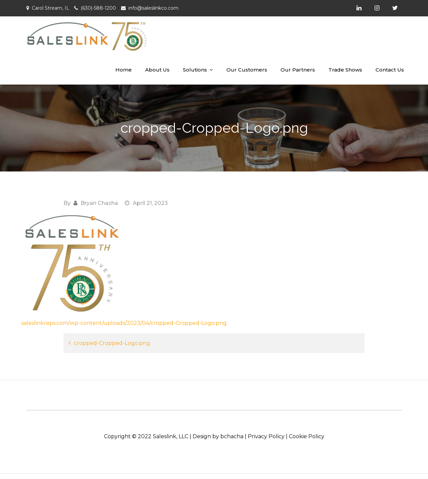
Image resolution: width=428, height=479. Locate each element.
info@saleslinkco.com (153, 8)
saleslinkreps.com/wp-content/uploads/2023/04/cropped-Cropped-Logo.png (124, 323)
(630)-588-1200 (98, 8)
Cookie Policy (306, 436)
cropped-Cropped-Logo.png (112, 343)
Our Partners (298, 70)
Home (123, 70)
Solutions (195, 70)
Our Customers (246, 70)
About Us (157, 70)
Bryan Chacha (99, 203)
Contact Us (390, 70)
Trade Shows (345, 70)
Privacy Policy (266, 436)
